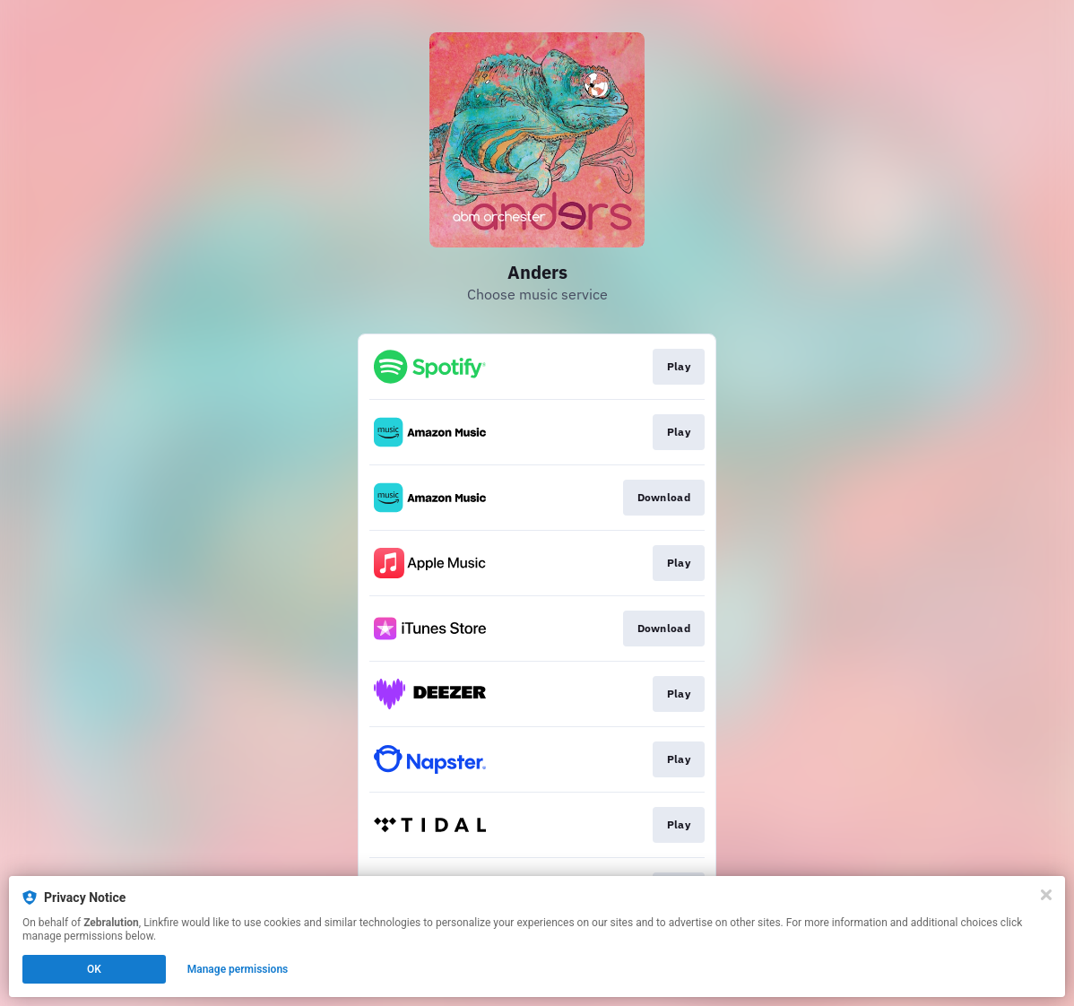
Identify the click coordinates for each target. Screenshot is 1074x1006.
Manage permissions (238, 969)
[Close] (1046, 894)
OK (94, 969)
